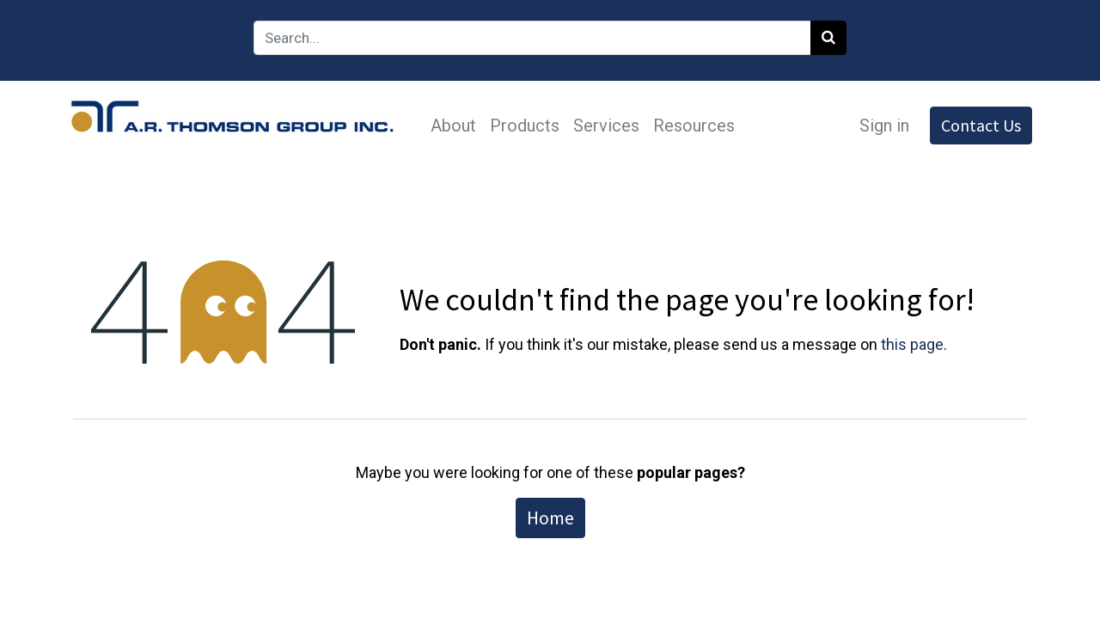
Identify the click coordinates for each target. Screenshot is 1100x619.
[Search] (828, 38)
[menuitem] (458, 125)
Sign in (879, 125)
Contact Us (976, 125)
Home (550, 518)
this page (912, 344)
